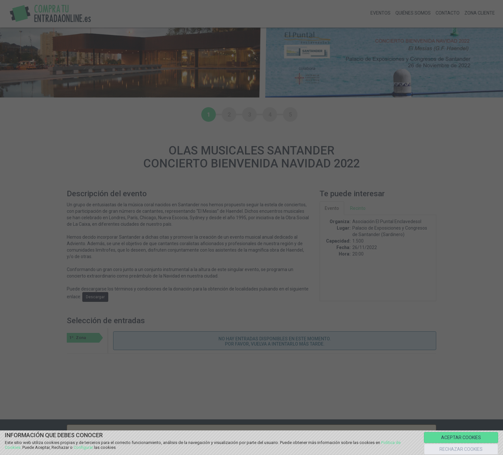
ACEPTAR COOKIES (461, 437)
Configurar (83, 447)
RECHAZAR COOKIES (461, 449)
